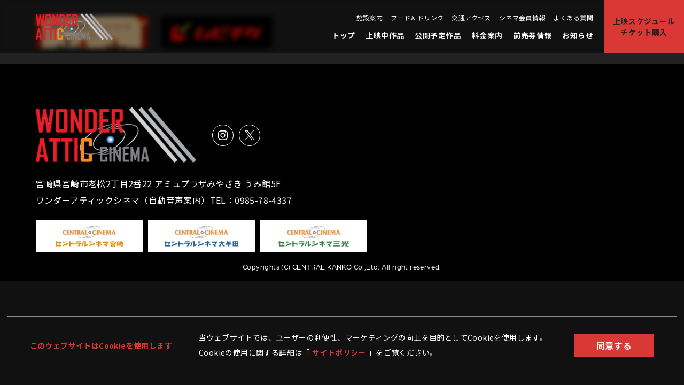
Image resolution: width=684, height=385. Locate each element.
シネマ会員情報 (522, 17)
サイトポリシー (339, 352)
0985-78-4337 (263, 200)
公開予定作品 (438, 35)
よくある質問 (573, 17)
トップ (343, 35)
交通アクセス (471, 17)
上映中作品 (385, 35)
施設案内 (369, 17)
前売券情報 (532, 35)
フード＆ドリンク (417, 17)
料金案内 (487, 35)
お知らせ (577, 35)
